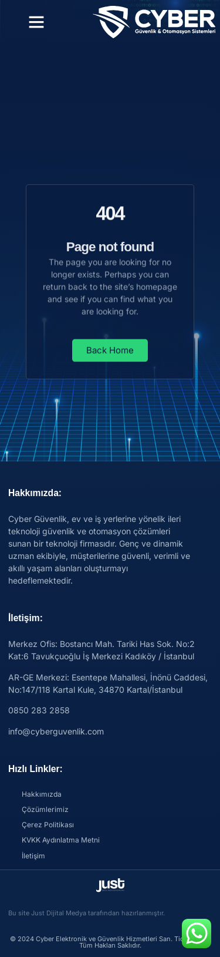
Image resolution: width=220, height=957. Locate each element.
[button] (36, 21)
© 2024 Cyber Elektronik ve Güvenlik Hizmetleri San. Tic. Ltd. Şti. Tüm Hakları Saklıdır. (110, 942)
